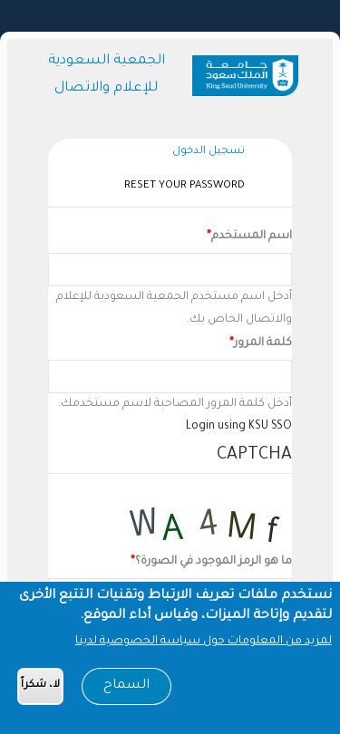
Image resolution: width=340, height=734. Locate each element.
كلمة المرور (263, 343)
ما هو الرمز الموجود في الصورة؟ (213, 561)
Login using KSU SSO (239, 426)
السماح (126, 689)
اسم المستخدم (251, 236)
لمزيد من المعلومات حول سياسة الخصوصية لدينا (203, 645)
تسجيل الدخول (204, 152)
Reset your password (184, 186)
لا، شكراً (40, 689)
